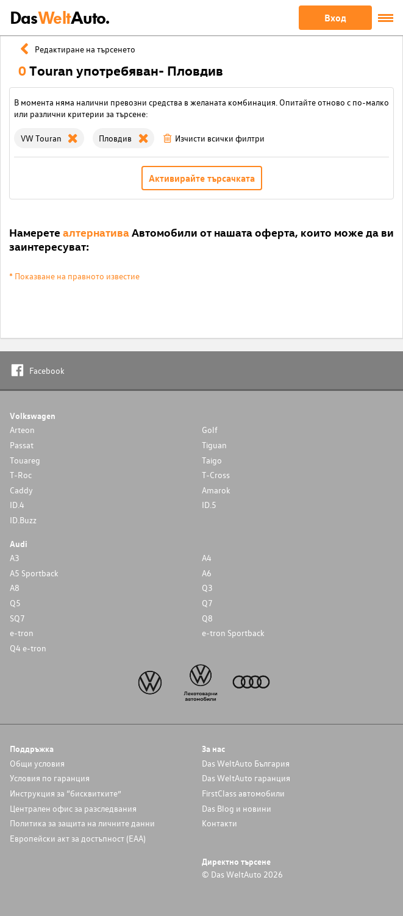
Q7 (207, 603)
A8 (15, 587)
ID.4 (17, 504)
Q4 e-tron (28, 648)
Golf (210, 429)
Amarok (216, 490)
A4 (207, 558)
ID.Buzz (23, 520)
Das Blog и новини (236, 808)
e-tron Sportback (233, 633)
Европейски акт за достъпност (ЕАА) (78, 838)
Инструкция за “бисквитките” (65, 793)
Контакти (219, 823)
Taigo (212, 460)
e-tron (22, 633)
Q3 (207, 587)
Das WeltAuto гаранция (246, 778)
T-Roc (21, 475)
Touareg (25, 460)
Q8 (207, 618)
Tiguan (214, 445)
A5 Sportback (34, 573)
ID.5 (209, 504)
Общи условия (37, 763)
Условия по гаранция (50, 778)
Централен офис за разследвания (73, 808)
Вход (335, 18)
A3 (15, 558)
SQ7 (17, 618)
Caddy (21, 490)
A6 (207, 573)
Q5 (15, 603)
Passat (22, 445)
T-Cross (216, 475)
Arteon (22, 429)
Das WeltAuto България (246, 763)
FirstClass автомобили (243, 793)
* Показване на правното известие (74, 276)
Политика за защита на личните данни (82, 823)
